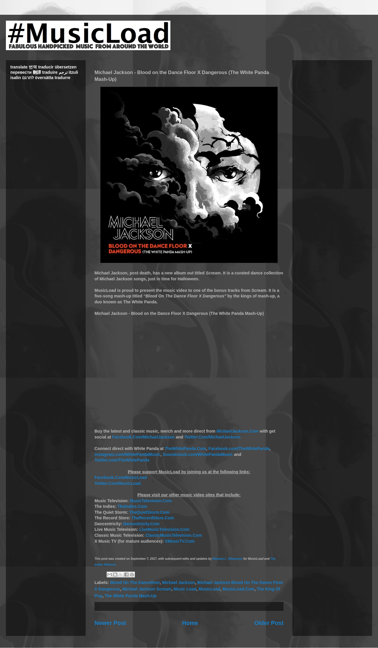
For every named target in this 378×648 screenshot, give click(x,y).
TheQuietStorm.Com (149, 512)
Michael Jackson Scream (146, 589)
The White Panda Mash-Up (131, 595)
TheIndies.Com (132, 506)
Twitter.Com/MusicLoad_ (118, 483)
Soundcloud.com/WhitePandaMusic (198, 454)
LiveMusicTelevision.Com (164, 529)
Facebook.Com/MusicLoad (120, 477)
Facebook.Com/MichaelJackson (143, 437)
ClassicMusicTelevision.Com (173, 535)
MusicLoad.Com (238, 589)
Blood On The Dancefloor (135, 582)
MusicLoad (209, 589)
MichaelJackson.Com (237, 431)
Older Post (269, 623)
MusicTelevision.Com (151, 500)
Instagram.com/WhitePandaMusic (127, 454)
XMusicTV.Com (180, 541)
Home (190, 623)
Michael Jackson (178, 582)
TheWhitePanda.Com (185, 448)
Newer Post (110, 623)
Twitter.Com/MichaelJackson (212, 437)
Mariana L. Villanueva (227, 558)
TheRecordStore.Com (152, 518)
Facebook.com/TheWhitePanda (239, 448)
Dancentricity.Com (141, 523)
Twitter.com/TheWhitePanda (121, 460)
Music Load (185, 589)
